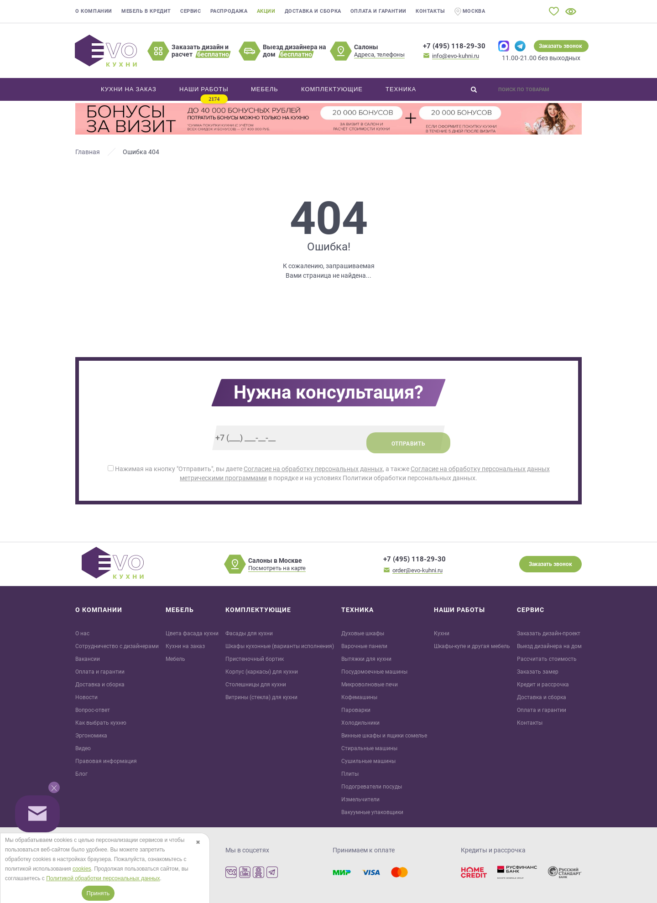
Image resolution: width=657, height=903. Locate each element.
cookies (82, 869)
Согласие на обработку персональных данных (313, 468)
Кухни (441, 633)
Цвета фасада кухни (192, 633)
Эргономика (91, 735)
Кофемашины (359, 697)
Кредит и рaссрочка (543, 684)
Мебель (175, 659)
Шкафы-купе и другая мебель (472, 646)
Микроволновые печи (369, 684)
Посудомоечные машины (374, 672)
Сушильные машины (368, 761)
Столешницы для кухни (255, 684)
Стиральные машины (369, 748)
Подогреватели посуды (371, 787)
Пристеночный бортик (254, 659)
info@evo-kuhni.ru (455, 55)
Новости (86, 697)
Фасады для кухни (249, 633)
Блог (81, 774)
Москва (469, 12)
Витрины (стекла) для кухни (261, 697)
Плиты (350, 774)
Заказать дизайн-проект (548, 633)
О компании (93, 11)
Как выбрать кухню (100, 723)
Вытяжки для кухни (366, 659)
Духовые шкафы (362, 633)
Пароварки (355, 710)
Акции (266, 11)
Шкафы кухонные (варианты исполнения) (279, 646)
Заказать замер (537, 672)
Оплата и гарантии (378, 11)
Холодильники (360, 723)
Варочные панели (364, 646)
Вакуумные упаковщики (372, 812)
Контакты (430, 11)
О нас (82, 633)
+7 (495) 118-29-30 (454, 46)
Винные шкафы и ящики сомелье (384, 735)
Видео (83, 748)
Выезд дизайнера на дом (549, 646)
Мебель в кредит (146, 11)
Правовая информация (106, 761)
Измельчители (360, 799)
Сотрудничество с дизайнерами (117, 646)
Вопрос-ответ (92, 710)
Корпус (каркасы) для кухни (261, 672)
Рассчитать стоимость (547, 659)
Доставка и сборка (313, 11)
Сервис (190, 11)
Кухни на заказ (185, 646)
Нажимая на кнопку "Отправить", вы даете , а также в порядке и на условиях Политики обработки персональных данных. (329, 473)
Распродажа (229, 11)
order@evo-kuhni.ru (417, 570)
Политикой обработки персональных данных (103, 878)
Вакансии (87, 659)
